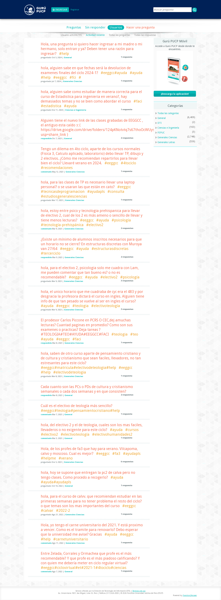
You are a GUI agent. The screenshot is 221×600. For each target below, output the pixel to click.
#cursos (132, 430)
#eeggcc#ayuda (114, 73)
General (68, 57)
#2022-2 (63, 510)
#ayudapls (96, 191)
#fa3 (116, 453)
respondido (46, 138)
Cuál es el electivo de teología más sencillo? (76, 406)
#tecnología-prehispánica (62, 225)
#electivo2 (94, 225)
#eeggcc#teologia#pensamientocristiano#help (80, 410)
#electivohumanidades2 (112, 434)
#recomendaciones (57, 168)
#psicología (121, 220)
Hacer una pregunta (140, 27)
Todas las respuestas (145, 35)
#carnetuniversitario (70, 539)
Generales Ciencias (72, 81)
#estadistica (51, 106)
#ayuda (136, 73)
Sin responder (95, 27)
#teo (134, 334)
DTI (159, 123)
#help (64, 53)
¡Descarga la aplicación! (175, 94)
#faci (137, 101)
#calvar (47, 510)
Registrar (75, 10)
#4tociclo (128, 163)
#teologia (80, 306)
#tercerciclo (50, 253)
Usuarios (116, 27)
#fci (72, 77)
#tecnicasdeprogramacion (63, 191)
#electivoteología (105, 306)
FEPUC (161, 132)
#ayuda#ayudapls (56, 482)
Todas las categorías (168, 113)
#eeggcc (60, 77)
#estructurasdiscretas (110, 248)
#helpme (48, 458)
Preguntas (73, 27)
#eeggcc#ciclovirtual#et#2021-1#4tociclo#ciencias (83, 567)
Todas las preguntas (119, 35)
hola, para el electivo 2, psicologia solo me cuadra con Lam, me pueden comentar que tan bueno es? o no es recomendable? (90, 272)
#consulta (115, 191)
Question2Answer (190, 595)
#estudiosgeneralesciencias (64, 196)
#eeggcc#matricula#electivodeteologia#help (78, 367)
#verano (66, 458)
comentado (46, 172)
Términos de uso (139, 591)
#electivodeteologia (69, 372)
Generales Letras (166, 142)
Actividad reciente (95, 35)
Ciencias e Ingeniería (75, 110)
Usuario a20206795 (71, 35)
